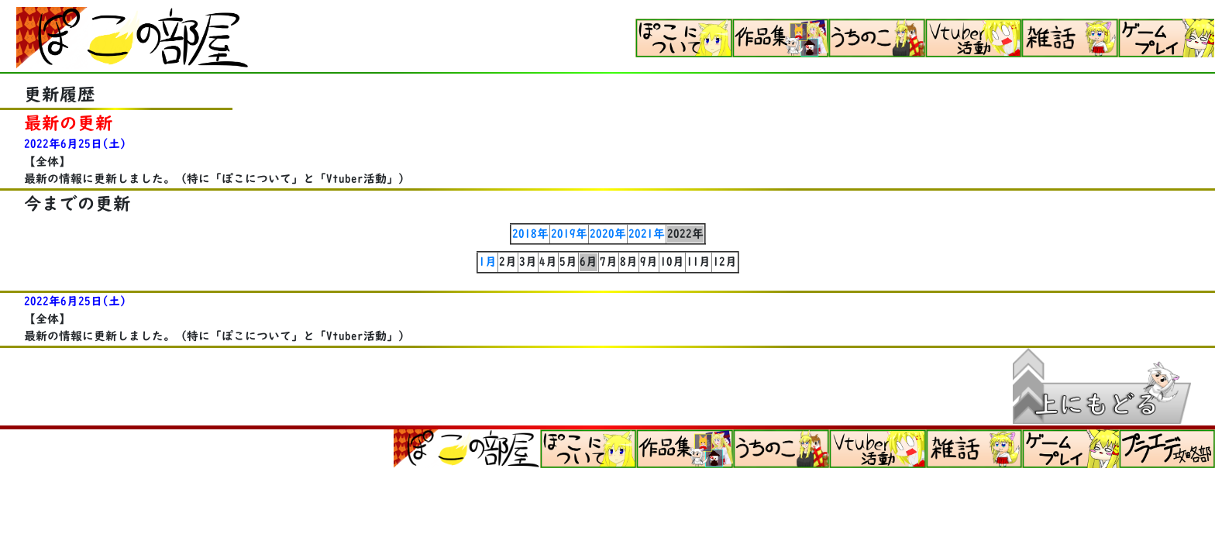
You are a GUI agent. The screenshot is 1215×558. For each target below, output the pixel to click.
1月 (488, 261)
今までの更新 (77, 203)
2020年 (608, 233)
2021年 (646, 233)
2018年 (530, 233)
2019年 (569, 233)
